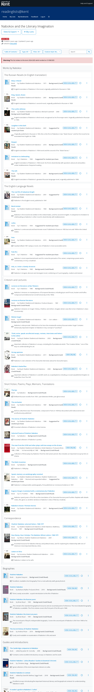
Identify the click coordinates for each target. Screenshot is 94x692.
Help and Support (86, 3)
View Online (70, 355)
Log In (43, 17)
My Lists (12, 17)
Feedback (34, 17)
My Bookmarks (23, 17)
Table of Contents (10, 52)
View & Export (10, 31)
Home (5, 17)
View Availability (70, 83)
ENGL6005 (13, 44)
